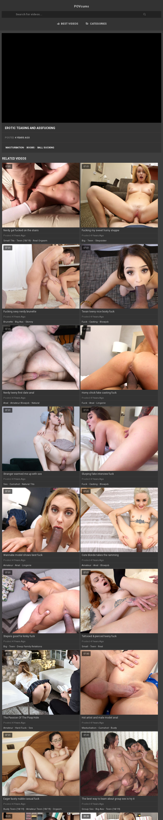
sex (5, 484)
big (83, 240)
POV (81, 6)
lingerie (101, 403)
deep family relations (29, 646)
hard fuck (21, 728)
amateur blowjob (20, 403)
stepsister (101, 240)
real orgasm (40, 240)
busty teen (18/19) (13, 809)
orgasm (57, 809)
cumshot (15, 484)
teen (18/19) (24, 240)
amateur (8, 565)
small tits (8, 240)
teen (90, 240)
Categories (96, 23)
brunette (8, 321)
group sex (87, 809)
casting (93, 321)
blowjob (104, 321)
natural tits (28, 484)
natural (35, 403)
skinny (29, 321)
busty (114, 728)
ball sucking (45, 147)
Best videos (67, 23)
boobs (31, 147)
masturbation (15, 147)
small (85, 646)
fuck (84, 321)
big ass (19, 321)
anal (5, 403)
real (100, 646)
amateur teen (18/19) (38, 809)
